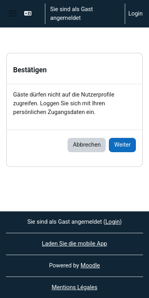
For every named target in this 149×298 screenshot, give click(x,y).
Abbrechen (87, 144)
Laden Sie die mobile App (74, 243)
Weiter (122, 144)
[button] (31, 13)
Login (135, 13)
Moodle (90, 265)
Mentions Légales (74, 287)
